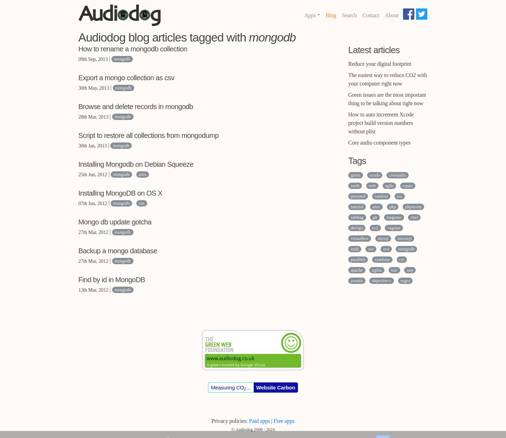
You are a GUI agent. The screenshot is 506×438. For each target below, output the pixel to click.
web (372, 185)
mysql (383, 238)
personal (358, 196)
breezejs (405, 238)
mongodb (122, 59)
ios (399, 196)
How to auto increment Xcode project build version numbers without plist (381, 123)
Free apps (284, 421)
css (401, 259)
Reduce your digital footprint (379, 64)
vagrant (394, 228)
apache (357, 270)
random (381, 196)
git (375, 217)
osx (142, 203)
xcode (375, 175)
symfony (382, 259)
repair (408, 185)
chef (414, 217)
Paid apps (259, 421)
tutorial (357, 206)
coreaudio (397, 175)
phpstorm (413, 206)
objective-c (381, 280)
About (391, 15)
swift (355, 185)
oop (410, 270)
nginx (377, 270)
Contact (370, 15)
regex (405, 280)
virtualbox (360, 238)
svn (386, 249)
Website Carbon (275, 388)
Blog (331, 15)
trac (394, 270)
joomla (357, 280)
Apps (310, 15)
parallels (358, 259)
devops (357, 228)
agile (389, 185)
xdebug (357, 217)
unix (143, 174)
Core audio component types (379, 143)
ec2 (375, 228)
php (392, 206)
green (355, 175)
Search (349, 15)
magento (394, 217)
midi (355, 249)
